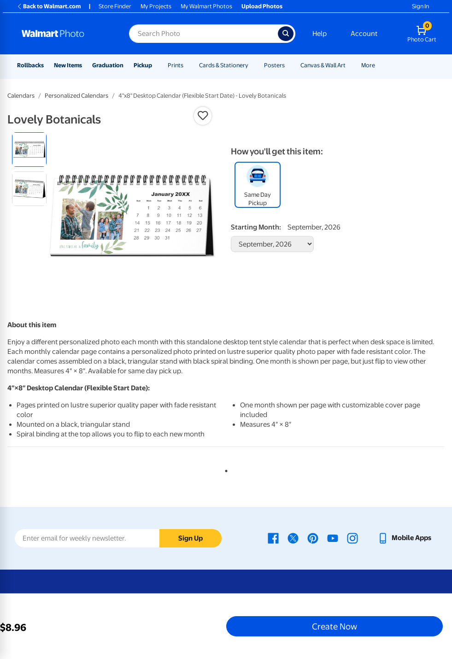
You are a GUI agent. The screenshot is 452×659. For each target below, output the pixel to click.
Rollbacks (30, 65)
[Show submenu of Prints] (187, 65)
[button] (202, 115)
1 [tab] (224, 469)
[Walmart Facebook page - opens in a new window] (273, 538)
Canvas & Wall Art (323, 65)
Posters (274, 65)
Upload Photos (261, 6)
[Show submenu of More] (379, 65)
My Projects (156, 6)
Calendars (21, 95)
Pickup (143, 65)
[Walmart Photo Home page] (65, 33)
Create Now (334, 626)
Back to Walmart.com (49, 6)
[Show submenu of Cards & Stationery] (252, 65)
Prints (175, 65)
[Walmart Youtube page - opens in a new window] (332, 538)
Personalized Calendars (76, 95)
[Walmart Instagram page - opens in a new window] (352, 538)
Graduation (107, 65)
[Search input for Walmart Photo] (203, 33)
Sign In (420, 6)
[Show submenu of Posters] (289, 65)
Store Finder (115, 6)
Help (319, 33)
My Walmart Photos (206, 6)
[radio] (29, 149)
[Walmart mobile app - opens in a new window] (404, 538)
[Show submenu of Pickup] (156, 65)
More (368, 65)
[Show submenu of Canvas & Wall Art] (349, 65)
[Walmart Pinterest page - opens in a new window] (312, 538)
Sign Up (190, 538)
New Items (68, 65)
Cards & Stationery (223, 65)
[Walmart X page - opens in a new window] (293, 538)
